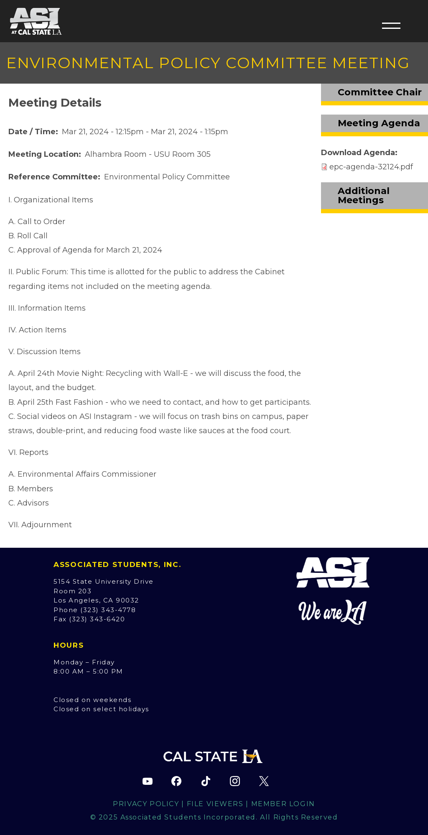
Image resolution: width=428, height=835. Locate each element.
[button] (391, 25)
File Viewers (215, 804)
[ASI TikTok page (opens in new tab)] (206, 781)
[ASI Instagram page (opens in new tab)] (235, 781)
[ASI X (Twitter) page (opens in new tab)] (264, 781)
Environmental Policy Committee (167, 176)
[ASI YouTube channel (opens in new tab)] (148, 781)
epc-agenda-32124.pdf (371, 166)
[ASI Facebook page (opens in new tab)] (176, 781)
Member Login (283, 804)
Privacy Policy (146, 804)
